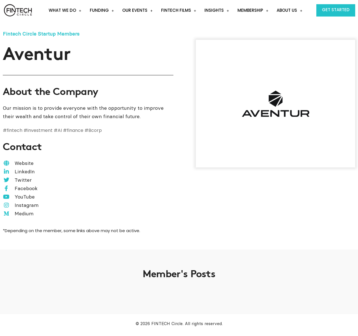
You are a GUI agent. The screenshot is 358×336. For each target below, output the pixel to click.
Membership (252, 10)
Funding (102, 10)
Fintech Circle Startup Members (41, 34)
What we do (65, 10)
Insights (216, 10)
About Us (289, 10)
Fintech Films (178, 10)
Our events (137, 10)
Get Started (336, 10)
